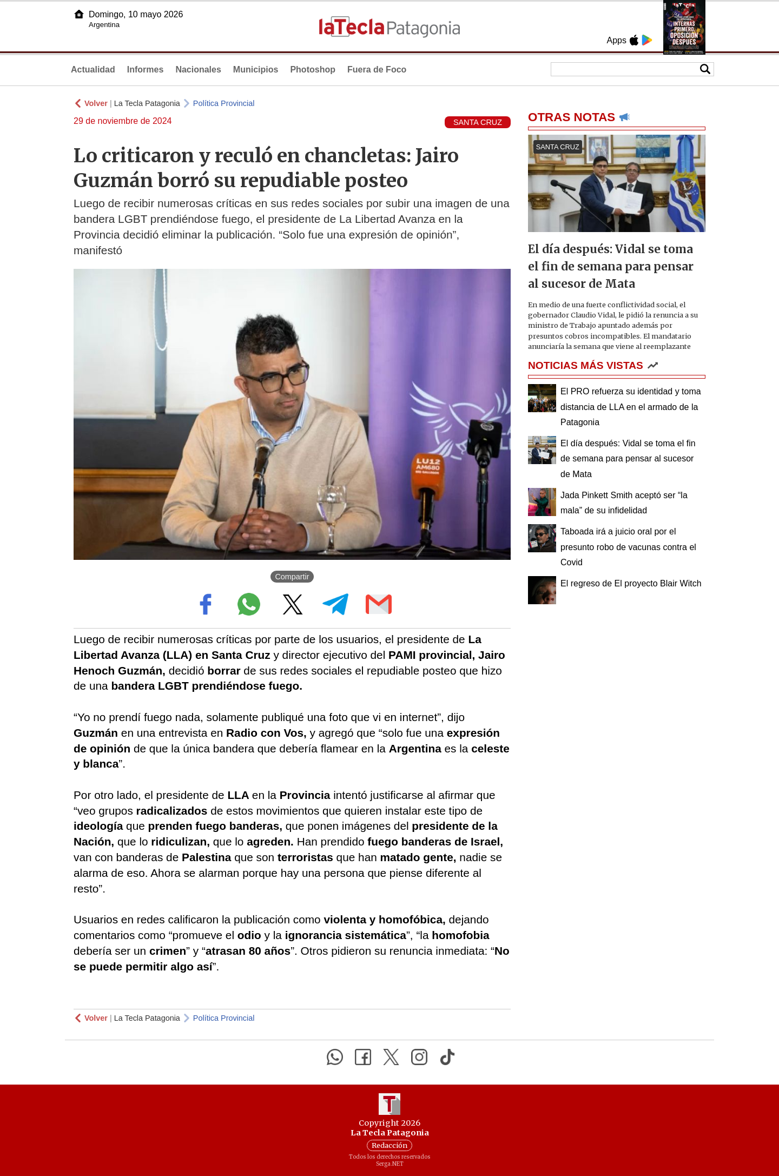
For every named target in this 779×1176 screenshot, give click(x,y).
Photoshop (312, 69)
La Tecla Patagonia (147, 103)
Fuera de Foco (376, 69)
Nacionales (198, 69)
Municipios (256, 69)
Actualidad (93, 69)
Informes (145, 69)
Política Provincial (224, 103)
